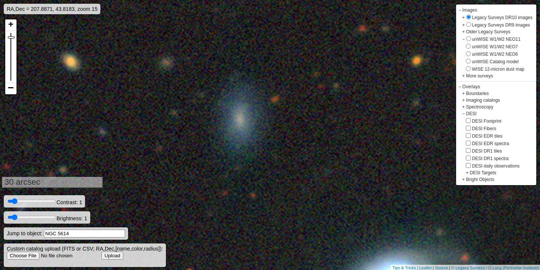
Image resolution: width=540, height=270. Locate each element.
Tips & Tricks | (405, 268)
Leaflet (425, 268)
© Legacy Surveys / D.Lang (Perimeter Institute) (495, 268)
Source (441, 268)
